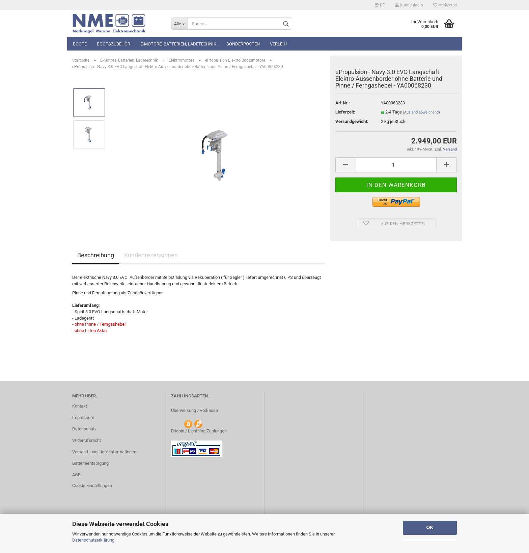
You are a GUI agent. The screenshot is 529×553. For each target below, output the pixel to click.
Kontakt (79, 406)
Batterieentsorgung (90, 463)
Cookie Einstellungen (92, 485)
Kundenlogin (409, 5)
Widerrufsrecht (86, 440)
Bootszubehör (113, 43)
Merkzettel (445, 5)
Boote (80, 43)
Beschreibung (95, 255)
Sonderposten (243, 43)
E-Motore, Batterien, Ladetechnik (178, 43)
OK (430, 527)
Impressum (83, 417)
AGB (76, 474)
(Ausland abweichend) (421, 112)
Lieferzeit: (345, 112)
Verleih (278, 43)
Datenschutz (84, 428)
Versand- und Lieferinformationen (104, 451)
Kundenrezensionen (151, 255)
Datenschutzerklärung (93, 540)
